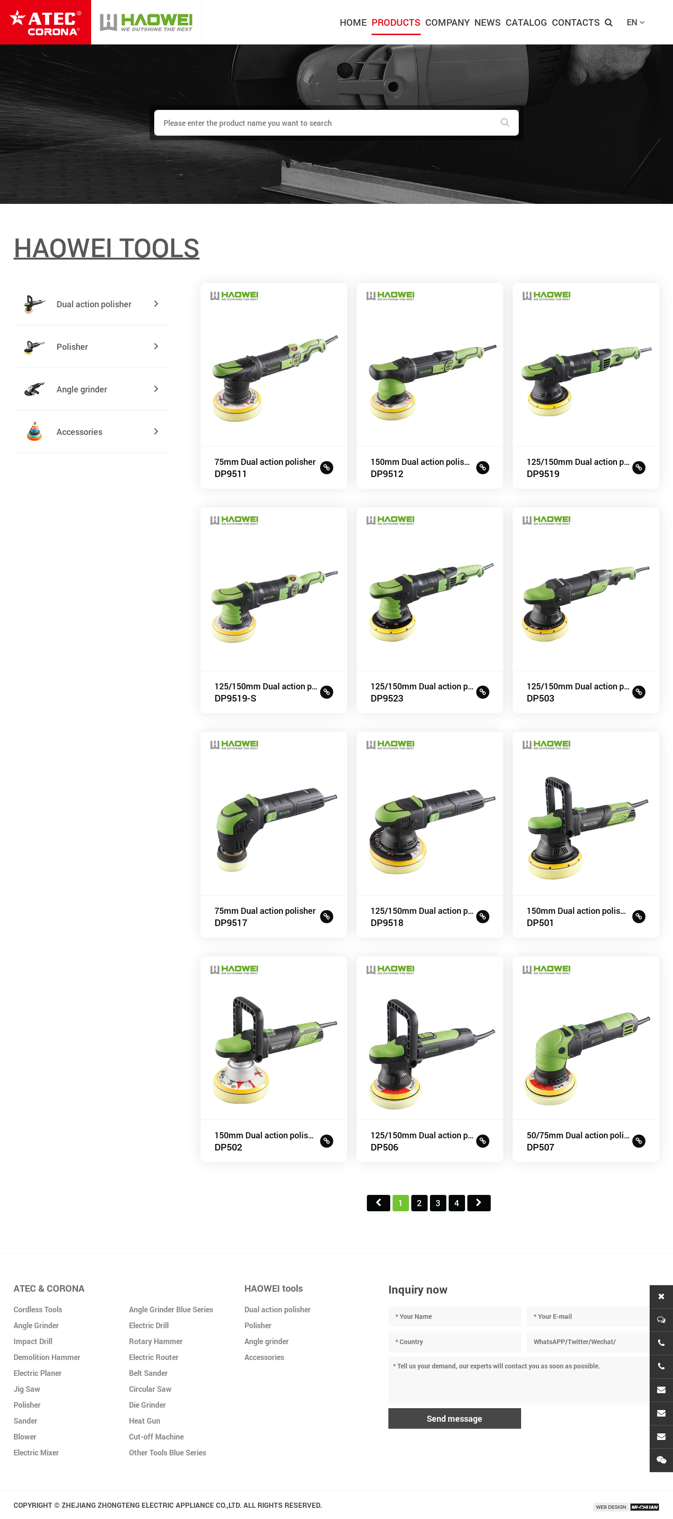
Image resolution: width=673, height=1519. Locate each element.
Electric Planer (38, 1373)
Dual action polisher (277, 1309)
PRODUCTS (396, 22)
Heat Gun (144, 1420)
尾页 (479, 1203)
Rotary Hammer (156, 1341)
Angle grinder (266, 1341)
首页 (378, 1203)
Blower (25, 1436)
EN (636, 22)
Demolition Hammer (47, 1357)
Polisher (27, 1405)
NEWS (487, 22)
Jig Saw (27, 1389)
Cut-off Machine (156, 1436)
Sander (25, 1420)
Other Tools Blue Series (167, 1452)
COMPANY (447, 22)
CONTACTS (576, 22)
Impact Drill (33, 1341)
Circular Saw (150, 1389)
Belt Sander (148, 1373)
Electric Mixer (36, 1452)
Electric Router (154, 1357)
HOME (353, 22)
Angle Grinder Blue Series (171, 1309)
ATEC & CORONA (49, 1288)
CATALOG (526, 22)
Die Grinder (147, 1405)
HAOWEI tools (273, 1288)
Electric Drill (149, 1325)
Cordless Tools (38, 1309)
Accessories (264, 1357)
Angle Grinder (36, 1325)
